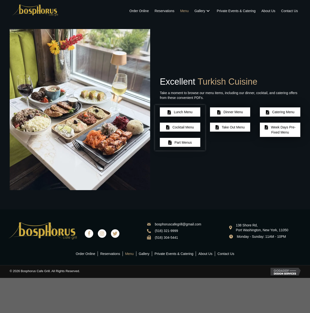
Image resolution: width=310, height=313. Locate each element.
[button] (180, 111)
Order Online (85, 254)
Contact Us (225, 254)
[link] (139, 11)
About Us (205, 254)
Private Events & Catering (174, 254)
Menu (129, 254)
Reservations (110, 254)
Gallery (144, 254)
